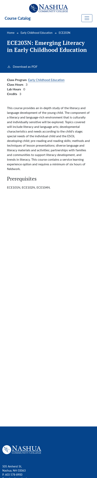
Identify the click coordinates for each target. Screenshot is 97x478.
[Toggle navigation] (86, 18)
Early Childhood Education (36, 33)
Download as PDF (22, 66)
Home (10, 33)
